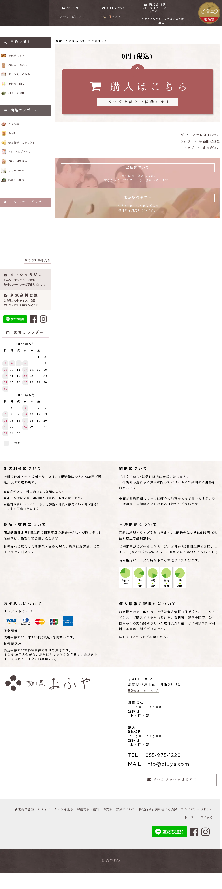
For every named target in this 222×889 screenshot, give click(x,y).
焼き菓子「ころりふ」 (29, 154)
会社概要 (70, 7)
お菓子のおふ (23, 59)
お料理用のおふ (25, 69)
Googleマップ (143, 706)
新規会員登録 (51, 825)
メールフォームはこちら (172, 795)
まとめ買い (211, 150)
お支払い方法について (151, 825)
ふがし (17, 143)
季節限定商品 (23, 90)
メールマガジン (70, 21)
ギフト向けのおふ (27, 80)
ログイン (72, 825)
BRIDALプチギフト (28, 164)
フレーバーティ (24, 185)
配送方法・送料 (118, 825)
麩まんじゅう (22, 195)
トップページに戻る (197, 833)
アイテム (113, 21)
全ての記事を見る (37, 276)
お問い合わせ (114, 7)
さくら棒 (18, 133)
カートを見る (92, 825)
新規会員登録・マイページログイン (163, 10)
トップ (179, 137)
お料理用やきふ (24, 174)
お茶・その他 (23, 101)
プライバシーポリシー (161, 833)
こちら (60, 507)
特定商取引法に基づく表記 (192, 825)
